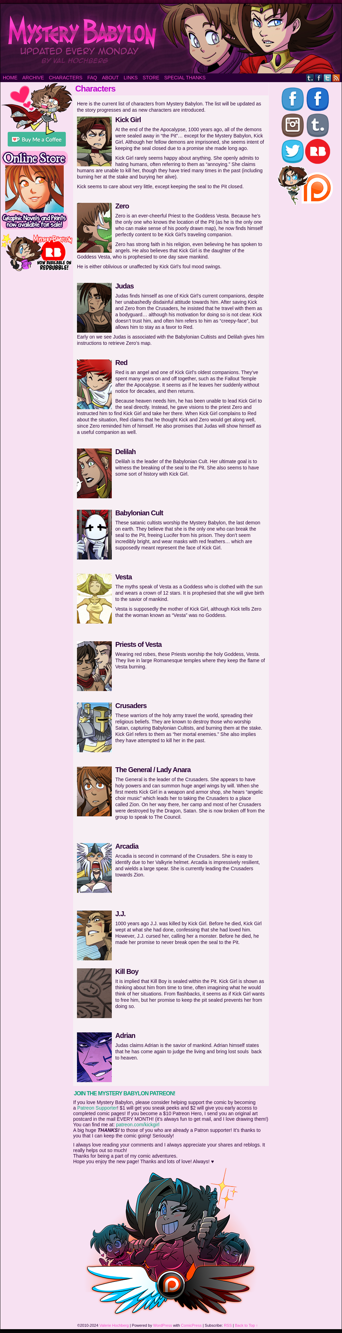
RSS (336, 77)
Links (131, 77)
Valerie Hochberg (114, 1325)
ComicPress (191, 1325)
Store (150, 77)
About (110, 77)
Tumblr (310, 77)
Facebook (318, 77)
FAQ (92, 77)
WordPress (162, 1325)
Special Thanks (184, 77)
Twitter (327, 77)
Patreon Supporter (97, 1108)
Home (10, 77)
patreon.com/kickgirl (138, 1124)
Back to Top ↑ (246, 1325)
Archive (33, 77)
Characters (65, 77)
